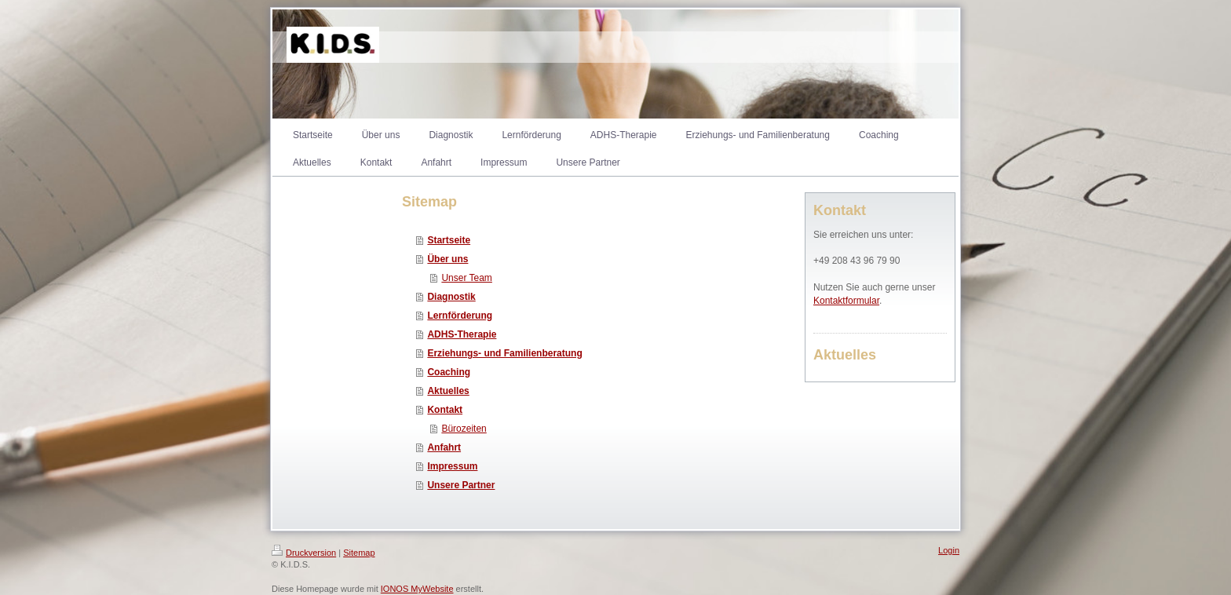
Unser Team (466, 277)
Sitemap (358, 552)
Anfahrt (444, 447)
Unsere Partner (461, 485)
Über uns (447, 259)
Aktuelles (448, 390)
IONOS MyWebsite (417, 588)
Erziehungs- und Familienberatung (504, 353)
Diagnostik (451, 296)
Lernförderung (459, 315)
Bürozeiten (463, 428)
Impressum (452, 466)
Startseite (448, 240)
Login (948, 550)
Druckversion (304, 552)
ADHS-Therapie (461, 334)
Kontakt (444, 409)
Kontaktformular (846, 300)
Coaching (448, 372)
